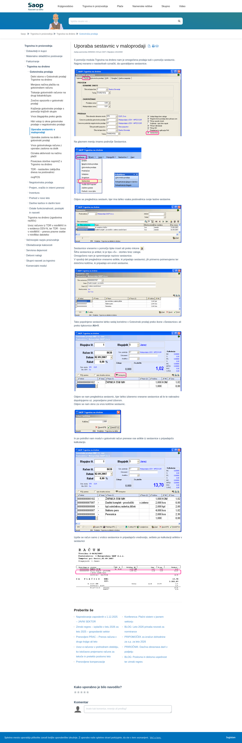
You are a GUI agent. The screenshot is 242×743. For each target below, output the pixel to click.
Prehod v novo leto (39, 198)
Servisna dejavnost (36, 250)
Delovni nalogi (34, 255)
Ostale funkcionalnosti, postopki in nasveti (46, 210)
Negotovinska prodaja (41, 182)
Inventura (34, 193)
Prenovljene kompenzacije (93, 661)
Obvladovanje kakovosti (39, 245)
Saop (23, 34)
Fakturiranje (32, 61)
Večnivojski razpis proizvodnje (42, 240)
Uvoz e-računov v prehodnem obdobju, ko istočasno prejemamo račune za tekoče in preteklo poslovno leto (97, 652)
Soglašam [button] (230, 737)
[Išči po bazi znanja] (122, 21)
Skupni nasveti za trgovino (40, 260)
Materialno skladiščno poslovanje (44, 56)
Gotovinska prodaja (88, 34)
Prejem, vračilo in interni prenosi (46, 187)
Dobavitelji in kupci (36, 51)
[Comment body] (128, 709)
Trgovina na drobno (66, 34)
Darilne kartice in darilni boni (44, 203)
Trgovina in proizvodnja (41, 34)
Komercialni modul (36, 265)
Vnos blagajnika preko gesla (46, 116)
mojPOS (35, 177)
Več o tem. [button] (155, 737)
